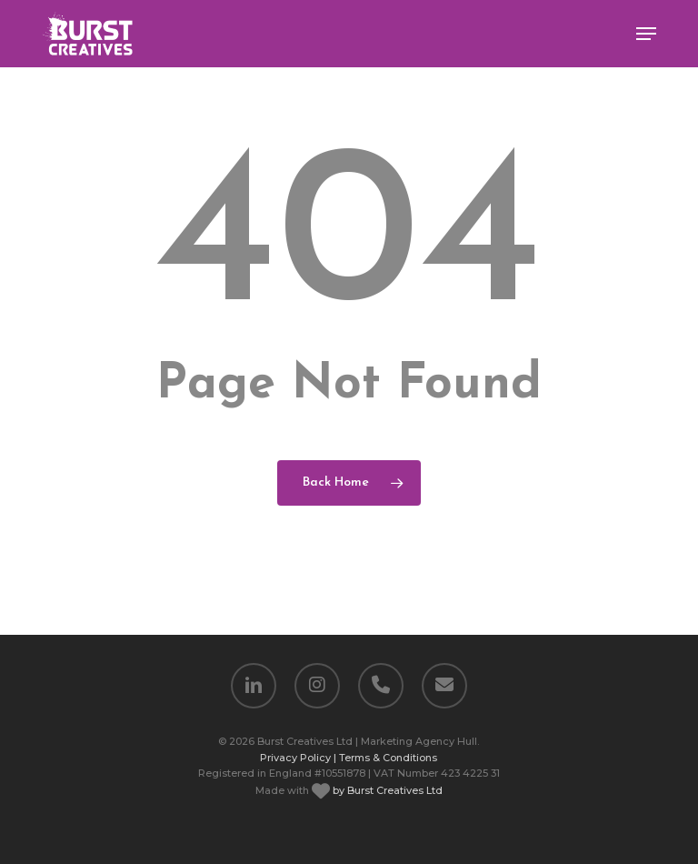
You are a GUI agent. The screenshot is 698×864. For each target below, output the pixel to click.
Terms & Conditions (388, 757)
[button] (646, 34)
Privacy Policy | (298, 757)
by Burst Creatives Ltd (386, 790)
